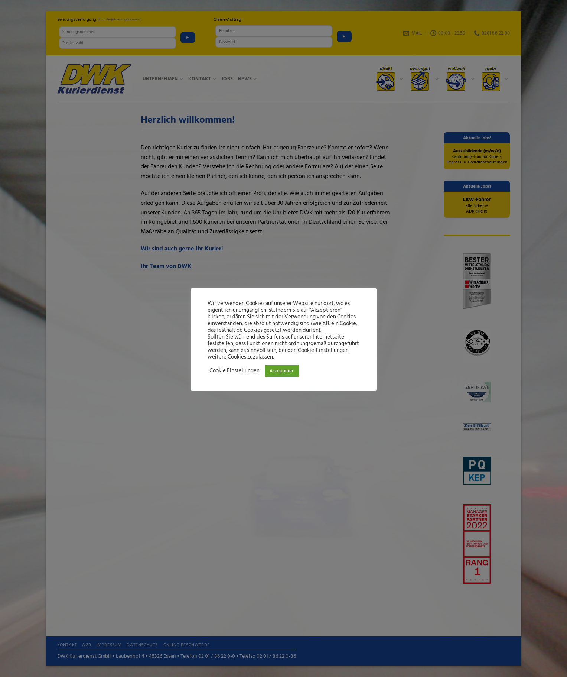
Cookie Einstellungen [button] (234, 370)
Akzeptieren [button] (282, 371)
